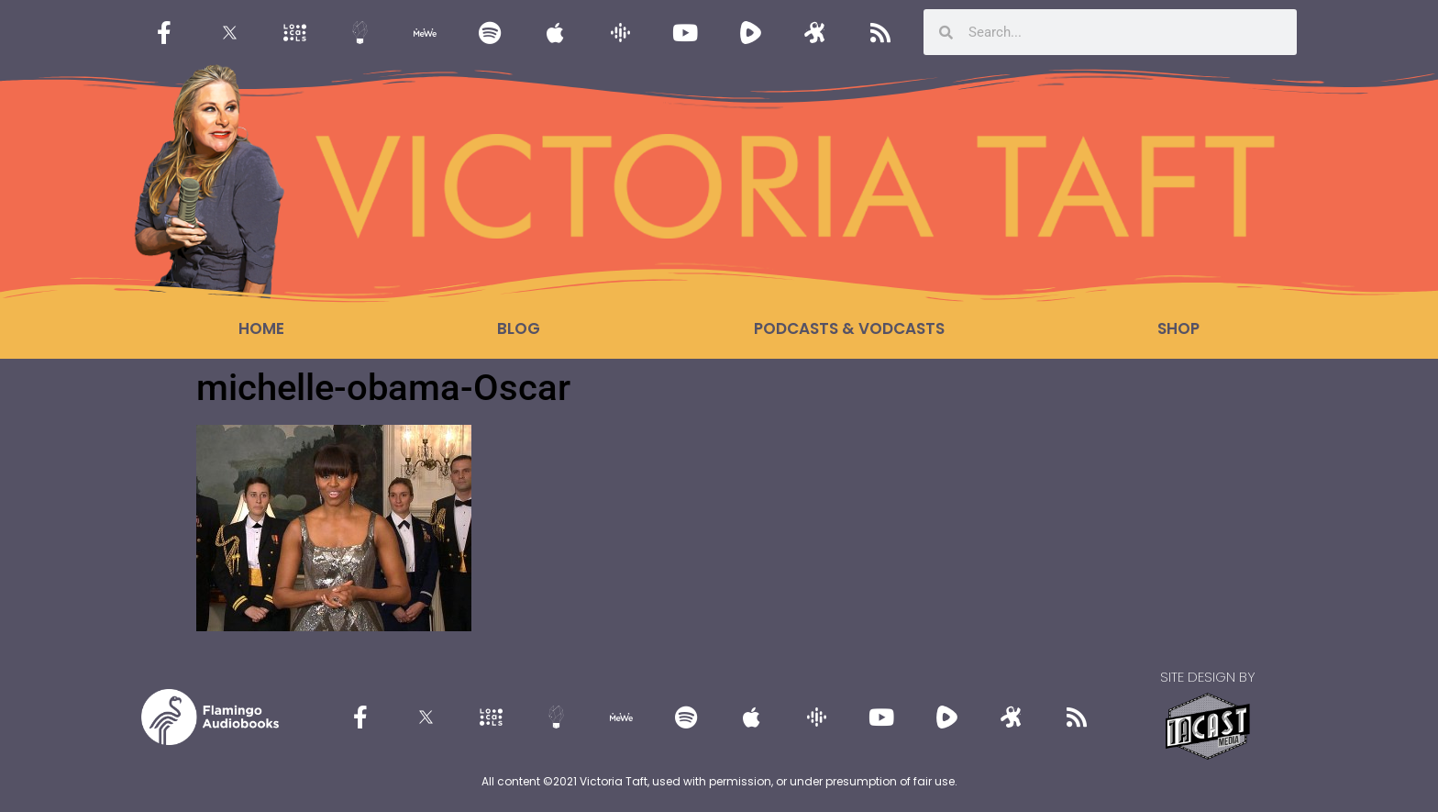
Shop (1178, 328)
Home (261, 328)
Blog (518, 328)
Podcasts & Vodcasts (849, 328)
